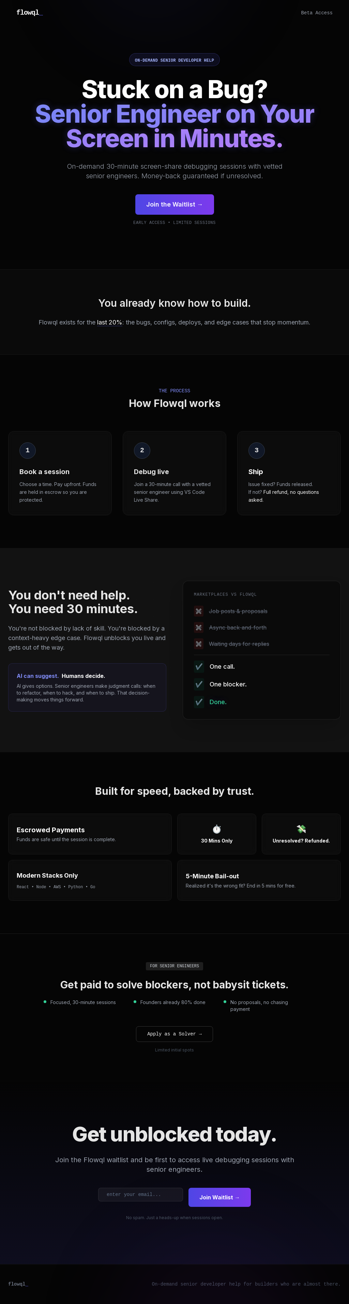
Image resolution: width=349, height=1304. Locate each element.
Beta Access (317, 13)
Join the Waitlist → (174, 204)
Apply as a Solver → (174, 1034)
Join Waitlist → (219, 1197)
